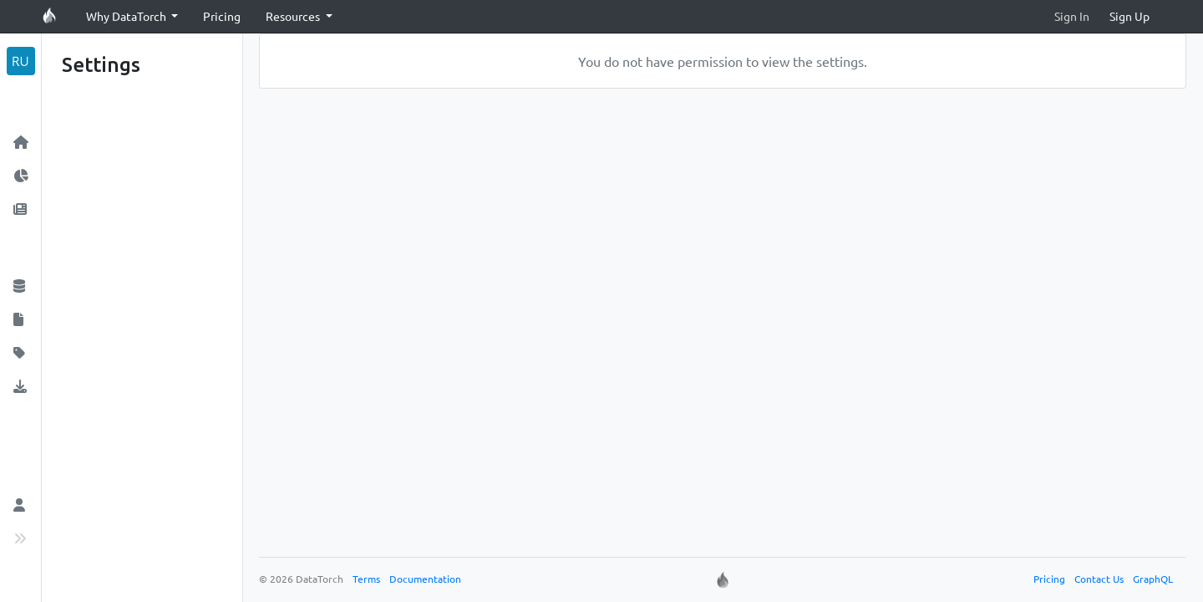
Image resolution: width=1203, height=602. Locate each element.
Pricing (222, 15)
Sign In (1071, 15)
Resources (294, 15)
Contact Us (1099, 578)
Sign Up (1129, 15)
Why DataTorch (127, 15)
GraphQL (1153, 578)
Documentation (425, 578)
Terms (366, 578)
